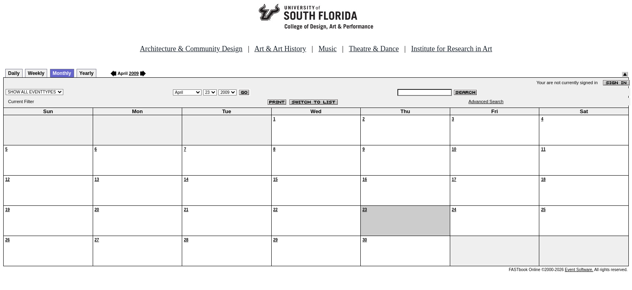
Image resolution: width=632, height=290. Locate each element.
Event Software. (579, 269)
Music (327, 49)
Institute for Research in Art (451, 49)
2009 (134, 73)
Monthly (62, 73)
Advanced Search (485, 101)
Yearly (86, 73)
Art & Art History (280, 49)
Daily (14, 73)
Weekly (36, 73)
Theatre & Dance (374, 49)
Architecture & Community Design (191, 49)
